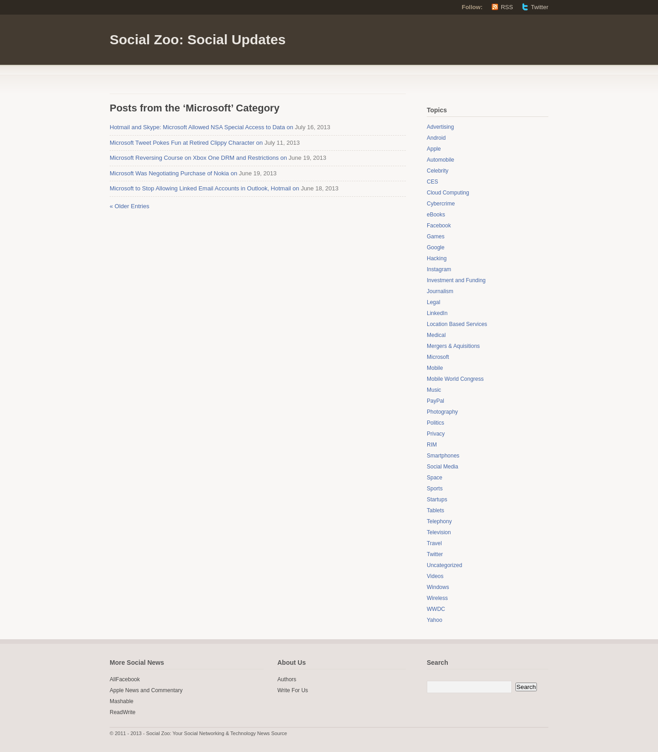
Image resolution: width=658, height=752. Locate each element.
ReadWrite (122, 712)
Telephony (439, 521)
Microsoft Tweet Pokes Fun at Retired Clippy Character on (186, 142)
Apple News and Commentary (146, 690)
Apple (434, 149)
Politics (435, 423)
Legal (433, 302)
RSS (507, 7)
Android (436, 138)
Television (439, 532)
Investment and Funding (456, 280)
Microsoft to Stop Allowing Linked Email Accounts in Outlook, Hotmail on (204, 188)
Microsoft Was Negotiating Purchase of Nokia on (173, 173)
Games (436, 236)
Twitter (539, 7)
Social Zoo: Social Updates (198, 39)
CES (432, 182)
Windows (438, 587)
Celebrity (437, 171)
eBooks (436, 214)
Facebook (439, 225)
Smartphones (443, 455)
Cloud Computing (448, 192)
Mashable (121, 701)
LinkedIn (437, 313)
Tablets (435, 510)
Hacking (436, 258)
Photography (442, 412)
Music (434, 390)
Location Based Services (457, 324)
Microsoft (438, 357)
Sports (435, 488)
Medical (436, 335)
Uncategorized (444, 565)
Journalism (440, 291)
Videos (435, 576)
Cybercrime (441, 203)
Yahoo (434, 620)
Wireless (437, 598)
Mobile (435, 368)
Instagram (439, 269)
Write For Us (292, 690)
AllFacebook (125, 679)
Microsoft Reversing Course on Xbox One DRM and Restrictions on (198, 157)
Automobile (440, 160)
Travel (434, 543)
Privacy (436, 434)
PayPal (435, 401)
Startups (437, 499)
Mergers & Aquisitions (453, 346)
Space (434, 477)
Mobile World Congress (455, 379)
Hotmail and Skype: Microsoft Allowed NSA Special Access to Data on (201, 127)
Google (436, 247)
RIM (432, 445)
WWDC (436, 609)
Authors (286, 679)
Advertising (440, 127)
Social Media (442, 466)
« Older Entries (129, 206)
